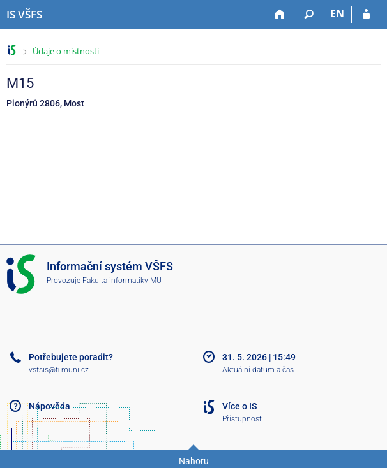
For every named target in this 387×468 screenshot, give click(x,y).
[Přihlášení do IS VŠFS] (366, 14)
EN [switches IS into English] (337, 13)
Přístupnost (242, 418)
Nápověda (49, 406)
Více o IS (239, 406)
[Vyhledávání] (308, 14)
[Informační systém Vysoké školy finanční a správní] (24, 14)
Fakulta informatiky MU (122, 280)
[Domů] (280, 14)
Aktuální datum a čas (258, 369)
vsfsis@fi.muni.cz (59, 369)
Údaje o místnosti (66, 51)
